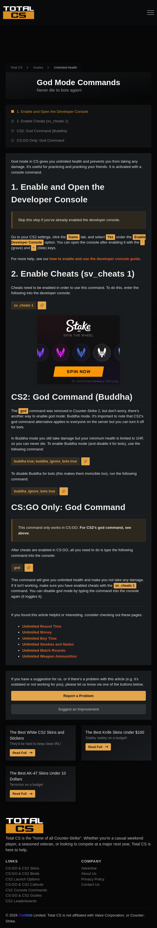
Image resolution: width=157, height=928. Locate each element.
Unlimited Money (37, 632)
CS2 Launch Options (23, 879)
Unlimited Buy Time (39, 638)
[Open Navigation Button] (150, 12)
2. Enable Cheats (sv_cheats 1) (42, 121)
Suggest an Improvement (78, 709)
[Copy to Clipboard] (42, 305)
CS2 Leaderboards (21, 901)
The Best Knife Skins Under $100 (114, 732)
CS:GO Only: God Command (40, 140)
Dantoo (26, 915)
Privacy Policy (92, 879)
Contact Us (90, 884)
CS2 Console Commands (26, 890)
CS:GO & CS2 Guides (24, 895)
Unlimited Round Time (41, 626)
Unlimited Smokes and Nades (48, 644)
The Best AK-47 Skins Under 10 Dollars (38, 776)
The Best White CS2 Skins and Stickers (37, 735)
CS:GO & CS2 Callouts (25, 884)
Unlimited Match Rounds (44, 650)
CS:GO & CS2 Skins (22, 868)
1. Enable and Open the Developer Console (52, 111)
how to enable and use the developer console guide (94, 259)
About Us (88, 873)
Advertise (89, 868)
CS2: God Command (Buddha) (42, 131)
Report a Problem (78, 696)
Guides (38, 67)
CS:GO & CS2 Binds (22, 873)
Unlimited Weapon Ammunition (49, 656)
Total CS (16, 67)
